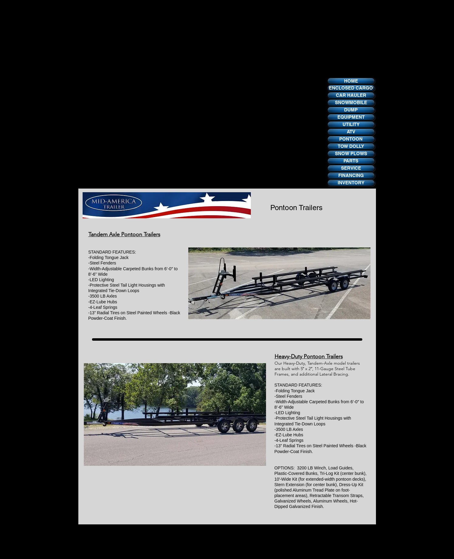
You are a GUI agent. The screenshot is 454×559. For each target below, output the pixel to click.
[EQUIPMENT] (351, 117)
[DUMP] (351, 110)
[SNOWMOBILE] (351, 102)
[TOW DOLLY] (351, 146)
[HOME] (351, 80)
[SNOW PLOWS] (351, 153)
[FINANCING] (351, 175)
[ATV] (351, 131)
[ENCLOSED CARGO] (351, 88)
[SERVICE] (351, 168)
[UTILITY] (351, 124)
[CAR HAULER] (351, 95)
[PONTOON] (351, 139)
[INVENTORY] (351, 182)
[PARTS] (351, 161)
